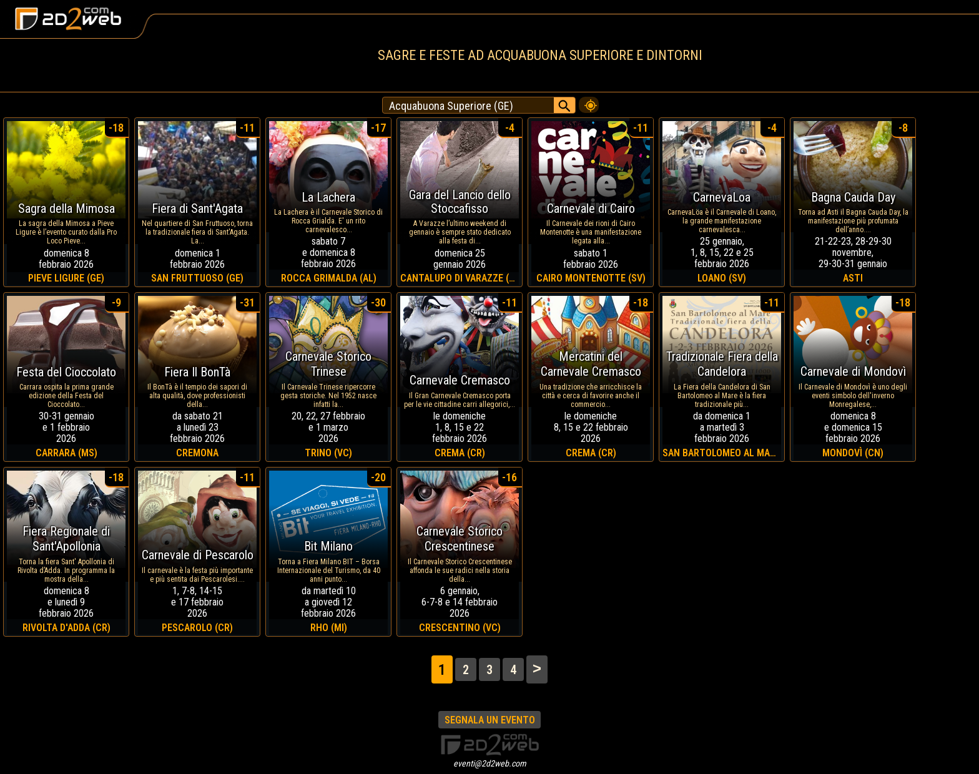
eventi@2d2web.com (489, 763)
